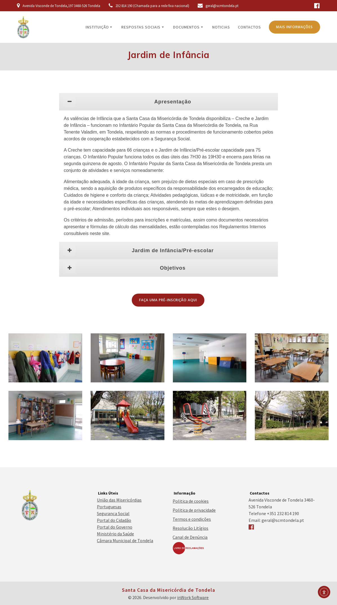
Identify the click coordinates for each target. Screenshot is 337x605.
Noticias (221, 27)
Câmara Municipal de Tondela (125, 540)
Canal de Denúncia (190, 537)
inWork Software (193, 597)
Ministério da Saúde (115, 534)
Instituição (97, 27)
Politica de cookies (191, 501)
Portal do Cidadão (114, 520)
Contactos (249, 27)
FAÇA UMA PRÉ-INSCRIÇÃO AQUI (168, 300)
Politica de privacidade (194, 510)
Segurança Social (113, 513)
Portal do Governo (114, 527)
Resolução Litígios (190, 528)
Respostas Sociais (140, 27)
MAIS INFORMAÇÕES (294, 27)
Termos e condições (192, 519)
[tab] (168, 101)
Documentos (186, 27)
